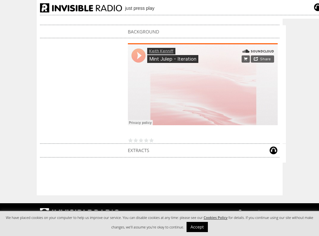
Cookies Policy (216, 217)
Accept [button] (197, 227)
